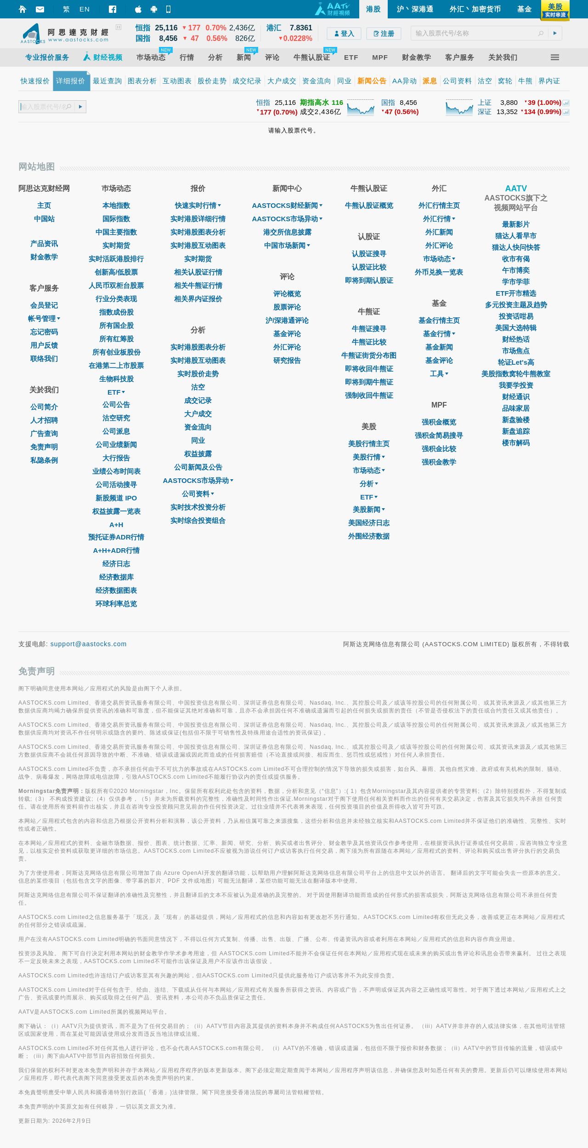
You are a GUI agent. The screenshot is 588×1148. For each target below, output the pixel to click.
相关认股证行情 (198, 272)
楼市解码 (516, 443)
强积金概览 (439, 422)
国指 (388, 102)
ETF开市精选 (516, 293)
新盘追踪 (516, 431)
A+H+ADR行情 (116, 550)
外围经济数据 (369, 536)
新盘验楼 (516, 420)
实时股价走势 (198, 374)
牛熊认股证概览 (369, 205)
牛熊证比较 (369, 342)
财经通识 (516, 397)
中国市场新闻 (287, 245)
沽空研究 (116, 418)
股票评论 (287, 307)
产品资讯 (44, 243)
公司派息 (116, 431)
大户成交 (198, 414)
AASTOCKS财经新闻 (287, 205)
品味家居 (516, 408)
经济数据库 (116, 577)
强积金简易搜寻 (439, 435)
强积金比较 (439, 449)
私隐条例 (44, 460)
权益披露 (198, 454)
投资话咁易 (516, 316)
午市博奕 (516, 270)
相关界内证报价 (198, 299)
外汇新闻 (439, 232)
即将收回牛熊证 (369, 369)
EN (84, 9)
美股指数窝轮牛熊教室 (515, 374)
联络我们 (44, 358)
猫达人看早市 (516, 236)
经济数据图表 (116, 590)
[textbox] (486, 33)
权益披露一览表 (116, 511)
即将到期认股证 (369, 280)
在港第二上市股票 (116, 365)
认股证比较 (369, 267)
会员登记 (44, 305)
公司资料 (198, 494)
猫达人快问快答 (516, 247)
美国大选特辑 (516, 328)
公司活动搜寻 (116, 484)
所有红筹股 (116, 339)
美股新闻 (369, 509)
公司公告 (116, 404)
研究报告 (287, 360)
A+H (116, 524)
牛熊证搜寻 (369, 329)
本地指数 (116, 205)
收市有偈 (516, 259)
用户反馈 (44, 345)
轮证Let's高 (516, 362)
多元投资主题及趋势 (516, 305)
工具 (439, 374)
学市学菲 (516, 282)
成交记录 (198, 400)
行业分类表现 (116, 299)
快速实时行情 (198, 205)
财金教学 (44, 257)
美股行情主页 (369, 444)
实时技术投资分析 (198, 507)
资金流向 (198, 427)
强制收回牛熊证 (369, 395)
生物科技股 (116, 379)
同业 (198, 440)
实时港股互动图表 (198, 245)
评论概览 (287, 294)
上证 (485, 102)
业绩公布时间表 (116, 471)
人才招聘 (44, 420)
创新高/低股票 (116, 272)
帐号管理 (44, 318)
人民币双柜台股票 (116, 285)
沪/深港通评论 (287, 320)
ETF (116, 392)
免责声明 (44, 447)
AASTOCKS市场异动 (198, 480)
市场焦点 (516, 351)
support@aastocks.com (89, 644)
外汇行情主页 (439, 205)
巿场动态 (439, 259)
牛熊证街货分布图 (368, 355)
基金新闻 (439, 347)
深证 (485, 111)
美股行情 (369, 457)
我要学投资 (516, 385)
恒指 (263, 102)
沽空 (198, 387)
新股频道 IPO (116, 498)
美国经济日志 (369, 523)
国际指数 (116, 219)
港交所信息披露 (287, 232)
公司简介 (44, 407)
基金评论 (287, 334)
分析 (369, 484)
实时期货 (116, 245)
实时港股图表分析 (198, 232)
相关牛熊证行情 (198, 285)
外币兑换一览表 (439, 272)
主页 (44, 205)
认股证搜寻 (369, 254)
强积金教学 (439, 462)
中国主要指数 (116, 232)
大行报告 (116, 458)
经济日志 (116, 564)
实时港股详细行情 (198, 219)
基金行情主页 (439, 320)
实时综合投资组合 (198, 520)
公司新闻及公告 (198, 467)
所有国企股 (116, 325)
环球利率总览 (116, 604)
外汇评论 (287, 347)
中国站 (44, 219)
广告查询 (44, 433)
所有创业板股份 (116, 352)
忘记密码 (44, 332)
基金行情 (439, 334)
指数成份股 (116, 312)
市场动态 (369, 470)
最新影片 (516, 224)
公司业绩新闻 (116, 444)
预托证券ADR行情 (116, 537)
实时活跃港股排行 (116, 259)
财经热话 (516, 339)
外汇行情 (439, 219)
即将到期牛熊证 (369, 382)
